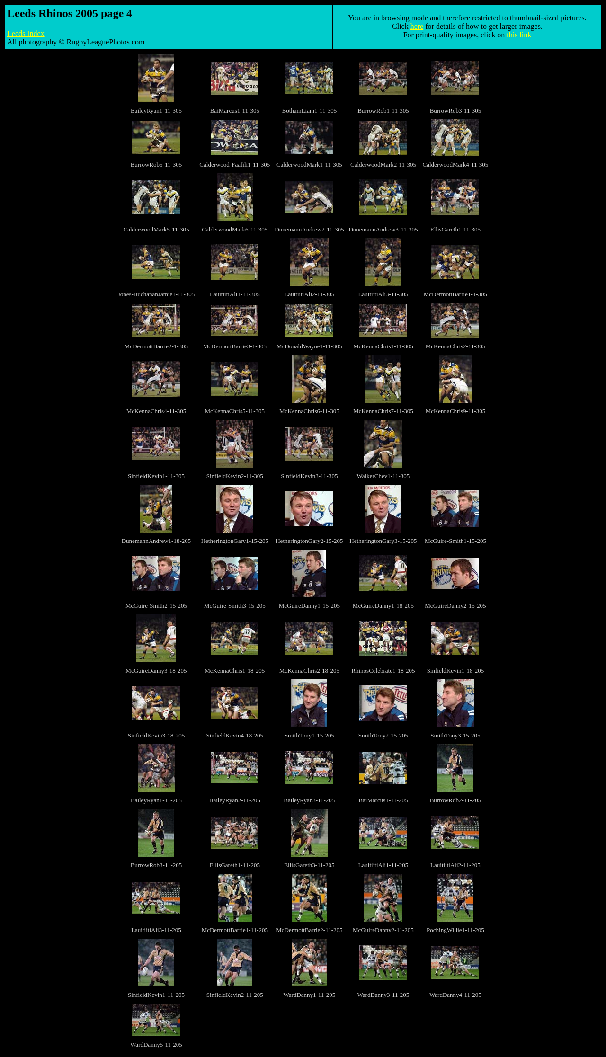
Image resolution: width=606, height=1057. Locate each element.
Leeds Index (26, 33)
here (417, 26)
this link (519, 35)
